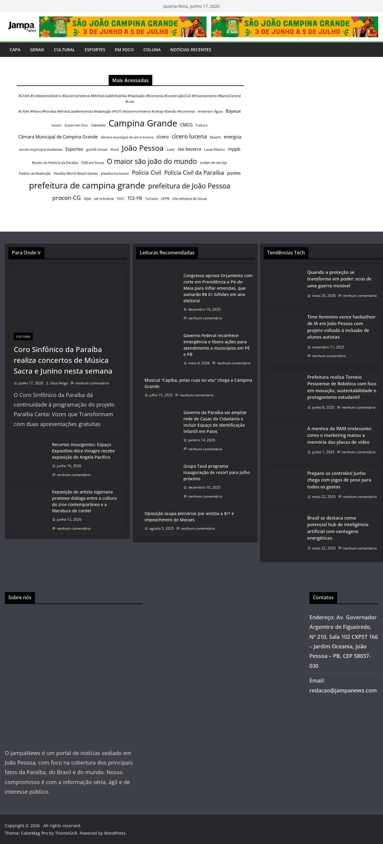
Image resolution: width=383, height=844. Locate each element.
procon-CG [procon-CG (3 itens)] (66, 197)
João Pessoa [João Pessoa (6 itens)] (143, 148)
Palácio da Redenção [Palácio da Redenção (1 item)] (35, 173)
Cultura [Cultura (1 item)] (201, 125)
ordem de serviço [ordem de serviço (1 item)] (213, 163)
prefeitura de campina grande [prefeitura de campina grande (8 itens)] (87, 185)
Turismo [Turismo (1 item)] (151, 199)
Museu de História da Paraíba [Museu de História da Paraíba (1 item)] (55, 163)
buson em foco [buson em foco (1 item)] (76, 125)
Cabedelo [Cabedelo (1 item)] (98, 125)
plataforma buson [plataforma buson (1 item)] (115, 173)
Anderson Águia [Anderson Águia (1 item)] (210, 111)
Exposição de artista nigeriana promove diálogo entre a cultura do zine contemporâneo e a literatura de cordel (84, 501)
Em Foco (124, 49)
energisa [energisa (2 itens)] (232, 136)
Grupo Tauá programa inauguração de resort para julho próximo (216, 472)
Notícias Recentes (190, 49)
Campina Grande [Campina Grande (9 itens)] (143, 123)
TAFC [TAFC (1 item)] (120, 199)
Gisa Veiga (59, 383)
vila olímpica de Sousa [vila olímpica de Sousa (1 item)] (189, 199)
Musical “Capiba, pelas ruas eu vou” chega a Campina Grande (198, 383)
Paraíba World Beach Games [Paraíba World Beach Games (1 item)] (76, 173)
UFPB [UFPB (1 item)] (165, 199)
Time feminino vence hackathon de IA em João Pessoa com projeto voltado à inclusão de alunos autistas (341, 327)
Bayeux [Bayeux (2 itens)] (233, 111)
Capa (15, 49)
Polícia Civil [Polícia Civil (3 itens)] (146, 172)
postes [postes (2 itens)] (234, 173)
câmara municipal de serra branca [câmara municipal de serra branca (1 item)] (127, 137)
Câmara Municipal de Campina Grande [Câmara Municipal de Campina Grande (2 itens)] (58, 136)
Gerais (37, 49)
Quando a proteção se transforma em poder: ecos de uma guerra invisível (339, 279)
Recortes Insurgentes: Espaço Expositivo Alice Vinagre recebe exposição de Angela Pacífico (83, 451)
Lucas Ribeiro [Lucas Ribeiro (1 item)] (214, 149)
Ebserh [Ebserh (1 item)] (215, 137)
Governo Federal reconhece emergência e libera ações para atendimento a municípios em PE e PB (216, 345)
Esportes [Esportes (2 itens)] (74, 149)
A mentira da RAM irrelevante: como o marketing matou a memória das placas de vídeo (339, 435)
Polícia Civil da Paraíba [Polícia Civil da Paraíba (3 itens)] (194, 172)
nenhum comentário (89, 383)
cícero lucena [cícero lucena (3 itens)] (189, 136)
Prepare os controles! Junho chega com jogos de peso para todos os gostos (339, 480)
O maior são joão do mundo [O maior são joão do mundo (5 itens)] (152, 161)
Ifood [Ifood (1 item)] (114, 149)
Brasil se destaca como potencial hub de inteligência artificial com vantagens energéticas (338, 528)
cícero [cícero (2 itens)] (162, 136)
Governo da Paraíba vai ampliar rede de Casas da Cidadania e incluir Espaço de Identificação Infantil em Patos (215, 422)
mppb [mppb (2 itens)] (234, 149)
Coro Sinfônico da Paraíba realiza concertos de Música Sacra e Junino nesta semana (63, 360)
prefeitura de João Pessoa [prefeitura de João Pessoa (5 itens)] (189, 186)
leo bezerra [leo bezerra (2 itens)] (189, 149)
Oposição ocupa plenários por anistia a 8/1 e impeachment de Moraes (189, 517)
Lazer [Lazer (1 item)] (171, 149)
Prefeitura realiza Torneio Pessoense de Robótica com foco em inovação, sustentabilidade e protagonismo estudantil (341, 387)
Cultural (64, 49)
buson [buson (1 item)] (57, 125)
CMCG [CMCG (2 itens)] (186, 124)
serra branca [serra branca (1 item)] (104, 199)
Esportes (95, 49)
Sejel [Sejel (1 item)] (87, 199)
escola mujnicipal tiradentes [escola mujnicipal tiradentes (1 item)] (41, 149)
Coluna (152, 49)
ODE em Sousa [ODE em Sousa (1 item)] (92, 163)
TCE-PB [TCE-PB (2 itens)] (134, 198)
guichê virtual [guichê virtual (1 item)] (96, 149)
